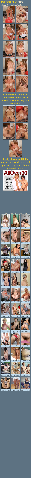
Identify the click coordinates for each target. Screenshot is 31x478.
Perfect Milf (12, 1)
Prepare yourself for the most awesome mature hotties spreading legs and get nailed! (15, 99)
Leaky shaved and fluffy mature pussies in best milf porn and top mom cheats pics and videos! (15, 163)
